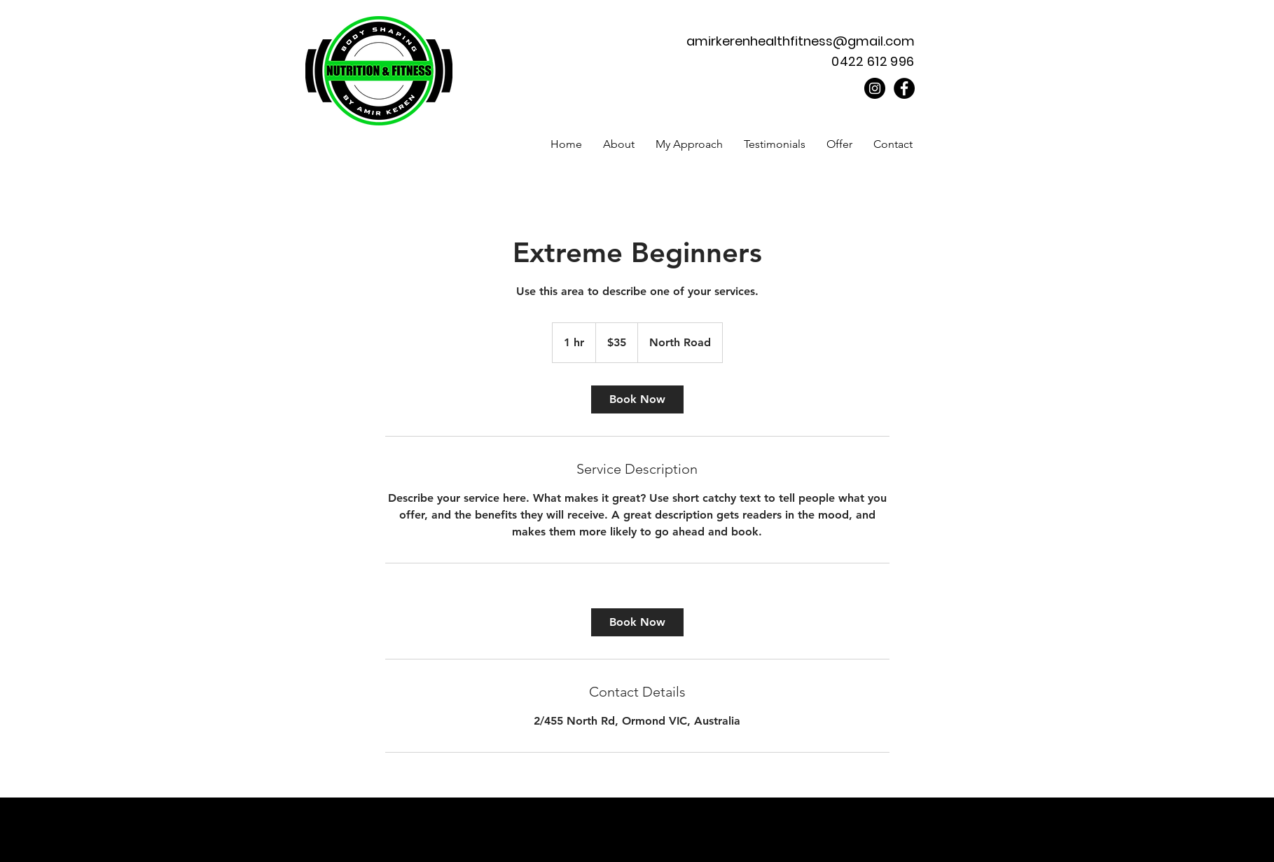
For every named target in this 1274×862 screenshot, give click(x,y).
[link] (637, 399)
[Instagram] (874, 88)
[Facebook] (904, 88)
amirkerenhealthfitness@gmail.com (800, 41)
